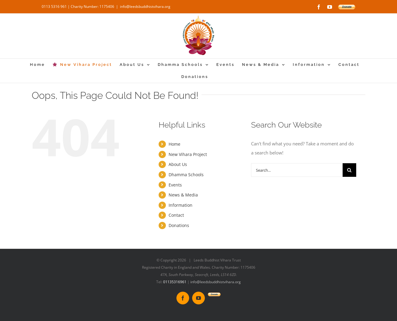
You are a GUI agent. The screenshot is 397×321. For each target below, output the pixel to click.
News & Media (183, 195)
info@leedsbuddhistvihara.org (145, 6)
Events (175, 185)
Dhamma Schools (186, 174)
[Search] (349, 170)
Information (180, 205)
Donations (179, 225)
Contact (176, 215)
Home (174, 144)
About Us (178, 164)
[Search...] (297, 170)
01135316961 (174, 281)
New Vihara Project (188, 154)
